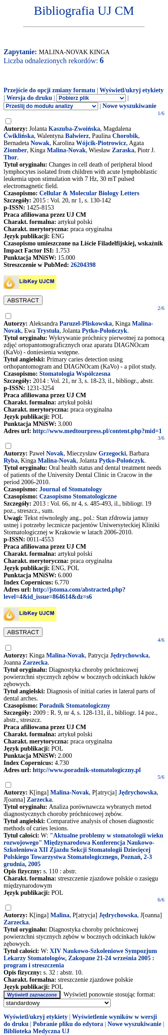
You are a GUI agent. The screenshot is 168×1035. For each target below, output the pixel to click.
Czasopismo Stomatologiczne (78, 496)
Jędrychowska (129, 655)
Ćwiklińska (19, 136)
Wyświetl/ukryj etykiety (131, 90)
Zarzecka (34, 662)
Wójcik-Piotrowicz (101, 143)
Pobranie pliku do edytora (68, 1024)
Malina (59, 915)
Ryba (10, 460)
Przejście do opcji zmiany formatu (49, 90)
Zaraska (123, 150)
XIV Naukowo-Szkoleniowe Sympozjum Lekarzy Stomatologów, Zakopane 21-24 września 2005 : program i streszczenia (80, 958)
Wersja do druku (29, 97)
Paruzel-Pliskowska (85, 323)
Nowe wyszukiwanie (129, 106)
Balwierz (77, 136)
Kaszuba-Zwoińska (74, 128)
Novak (55, 453)
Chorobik (125, 136)
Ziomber (15, 150)
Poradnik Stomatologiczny (74, 705)
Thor (10, 157)
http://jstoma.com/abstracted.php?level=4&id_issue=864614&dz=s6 (64, 593)
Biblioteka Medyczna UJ (36, 1031)
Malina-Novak (66, 150)
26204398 (82, 265)
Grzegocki (112, 453)
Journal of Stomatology (70, 489)
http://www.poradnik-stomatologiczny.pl (87, 770)
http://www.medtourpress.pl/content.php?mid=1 (97, 431)
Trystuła (48, 330)
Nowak (39, 143)
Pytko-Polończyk (104, 330)
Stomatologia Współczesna (75, 373)
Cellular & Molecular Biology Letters (89, 193)
